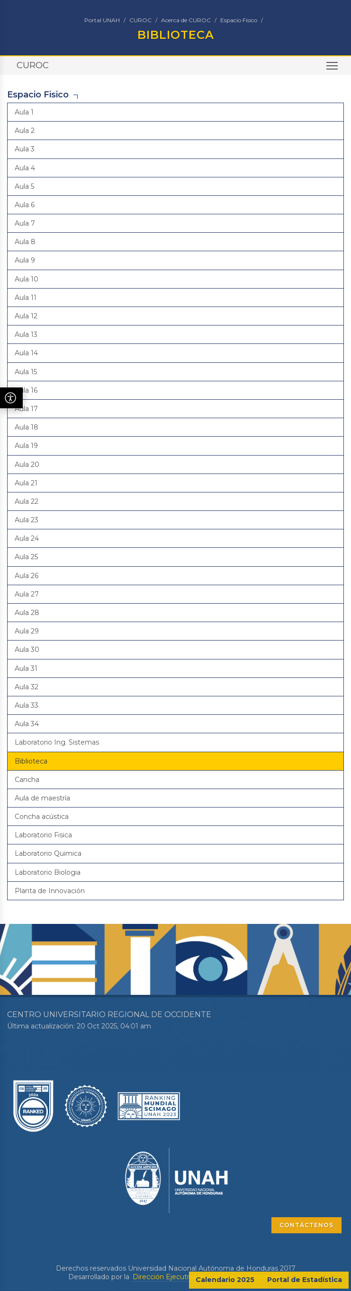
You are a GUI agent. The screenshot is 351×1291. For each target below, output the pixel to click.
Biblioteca (31, 761)
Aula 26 (26, 575)
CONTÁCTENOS (306, 1225)
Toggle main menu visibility (332, 68)
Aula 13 (26, 334)
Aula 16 (26, 390)
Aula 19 (26, 445)
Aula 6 (25, 205)
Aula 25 (26, 557)
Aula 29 (27, 631)
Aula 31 (26, 668)
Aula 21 (26, 483)
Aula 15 (26, 372)
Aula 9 (25, 260)
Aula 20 (27, 464)
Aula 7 (25, 223)
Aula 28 (27, 612)
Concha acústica (42, 816)
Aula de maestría (42, 798)
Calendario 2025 (225, 1279)
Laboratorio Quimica (48, 853)
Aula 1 (24, 112)
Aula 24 (27, 538)
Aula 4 (25, 168)
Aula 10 (26, 279)
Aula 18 (26, 427)
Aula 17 (26, 408)
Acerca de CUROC (186, 20)
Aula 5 (24, 186)
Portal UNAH (102, 20)
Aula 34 (27, 724)
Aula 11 (25, 297)
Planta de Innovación (50, 891)
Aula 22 (26, 501)
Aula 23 (26, 520)
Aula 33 (26, 705)
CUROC (140, 20)
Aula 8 (25, 241)
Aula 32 (26, 687)
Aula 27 (27, 594)
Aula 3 (25, 149)
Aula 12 (26, 316)
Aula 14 (26, 353)
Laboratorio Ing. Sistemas (57, 742)
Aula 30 (27, 649)
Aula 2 (25, 130)
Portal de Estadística (304, 1279)
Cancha (27, 779)
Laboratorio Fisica (43, 835)
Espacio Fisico (238, 20)
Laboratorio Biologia (48, 872)
